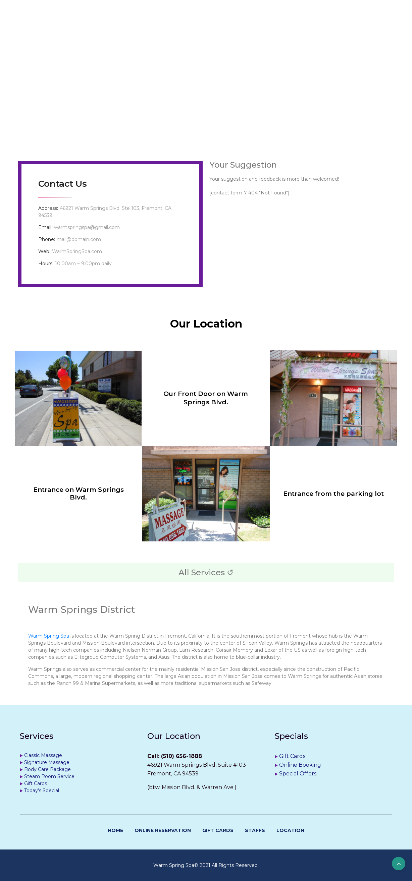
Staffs (243, 26)
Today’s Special (41, 790)
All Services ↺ (206, 572)
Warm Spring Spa (48, 636)
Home (97, 26)
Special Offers (297, 773)
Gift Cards (35, 783)
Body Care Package (47, 769)
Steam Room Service (49, 776)
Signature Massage (46, 762)
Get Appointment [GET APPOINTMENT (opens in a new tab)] (192, 26)
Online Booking (300, 765)
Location (280, 26)
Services (135, 26)
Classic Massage (43, 755)
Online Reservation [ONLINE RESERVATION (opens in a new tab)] (163, 830)
